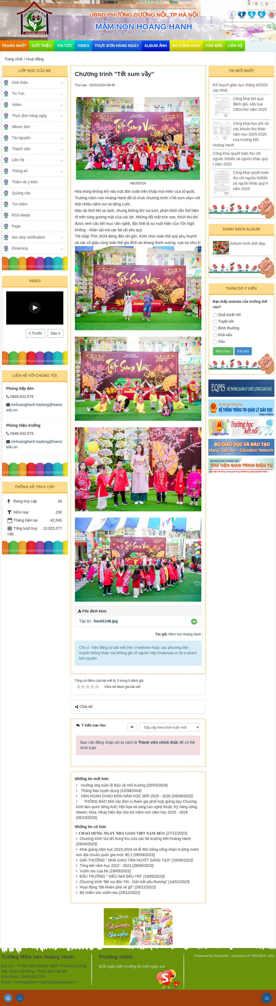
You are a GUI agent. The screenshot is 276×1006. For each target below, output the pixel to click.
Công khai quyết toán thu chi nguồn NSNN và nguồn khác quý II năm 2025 (251, 180)
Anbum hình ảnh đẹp (247, 243)
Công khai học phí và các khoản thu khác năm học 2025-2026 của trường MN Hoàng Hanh (241, 134)
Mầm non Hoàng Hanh (184, 634)
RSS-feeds (21, 215)
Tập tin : (98, 621)
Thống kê (20, 171)
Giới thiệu (41, 45)
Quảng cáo (21, 193)
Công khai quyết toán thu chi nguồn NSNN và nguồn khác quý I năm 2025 (240, 158)
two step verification (28, 237)
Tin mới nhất (241, 70)
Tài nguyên (21, 138)
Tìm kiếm (19, 204)
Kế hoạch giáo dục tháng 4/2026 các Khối (240, 87)
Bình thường (226, 328)
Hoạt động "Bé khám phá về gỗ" (106, 887)
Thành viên (21, 149)
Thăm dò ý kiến (25, 182)
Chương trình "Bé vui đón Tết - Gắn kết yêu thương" (123, 882)
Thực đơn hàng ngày (117, 45)
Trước (35, 333)
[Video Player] (34, 308)
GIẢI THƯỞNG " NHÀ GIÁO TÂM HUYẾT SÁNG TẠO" (125, 860)
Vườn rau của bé (94, 871)
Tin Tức (64, 45)
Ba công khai (186, 45)
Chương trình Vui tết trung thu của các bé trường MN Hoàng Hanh (135, 838)
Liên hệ (235, 45)
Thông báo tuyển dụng (100, 790)
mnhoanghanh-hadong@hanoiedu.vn (45, 982)
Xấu (219, 341)
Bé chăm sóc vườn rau (99, 892)
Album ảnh (155, 45)
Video (83, 45)
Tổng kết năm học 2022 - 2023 (105, 865)
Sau (55, 333)
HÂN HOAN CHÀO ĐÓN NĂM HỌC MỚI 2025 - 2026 (125, 796)
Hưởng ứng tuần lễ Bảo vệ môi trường (113, 785)
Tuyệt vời (223, 321)
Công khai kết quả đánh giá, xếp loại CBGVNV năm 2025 (250, 104)
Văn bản (213, 45)
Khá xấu (222, 335)
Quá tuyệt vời (227, 314)
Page (16, 226)
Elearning (20, 248)
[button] (35, 307)
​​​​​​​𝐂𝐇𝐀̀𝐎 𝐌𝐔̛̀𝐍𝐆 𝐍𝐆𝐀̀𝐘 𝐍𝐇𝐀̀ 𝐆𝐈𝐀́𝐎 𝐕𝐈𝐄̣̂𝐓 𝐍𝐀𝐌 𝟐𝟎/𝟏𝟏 (122, 833)
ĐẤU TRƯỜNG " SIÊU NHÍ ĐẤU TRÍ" (111, 876)
